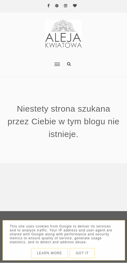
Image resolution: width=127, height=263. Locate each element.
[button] (31, 61)
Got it (82, 253)
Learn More (49, 253)
